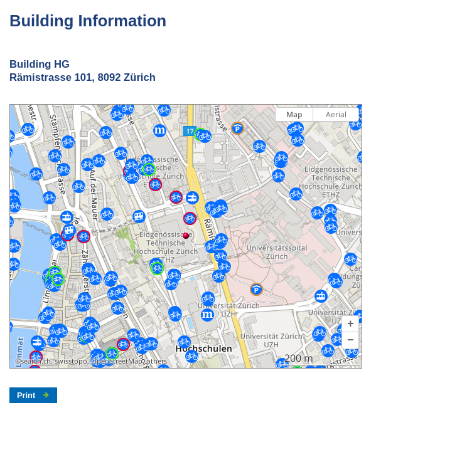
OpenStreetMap (116, 361)
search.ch (36, 361)
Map (294, 114)
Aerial (336, 114)
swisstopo (71, 361)
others (156, 361)
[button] (350, 324)
